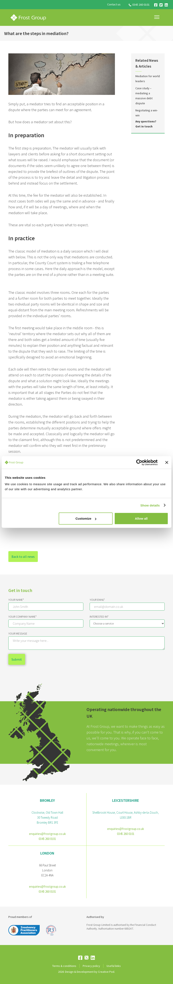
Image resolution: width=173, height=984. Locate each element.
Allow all (141, 518)
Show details (150, 505)
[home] (28, 17)
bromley (47, 800)
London (47, 853)
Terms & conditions (64, 966)
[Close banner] (166, 462)
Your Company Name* (22, 616)
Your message (17, 633)
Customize (85, 518)
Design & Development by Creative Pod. (90, 972)
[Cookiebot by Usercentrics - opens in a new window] (139, 462)
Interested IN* (99, 616)
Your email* (97, 600)
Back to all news (23, 556)
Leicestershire (125, 800)
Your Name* (16, 600)
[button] (157, 17)
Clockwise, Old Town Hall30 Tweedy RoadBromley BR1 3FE (47, 817)
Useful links (114, 966)
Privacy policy (91, 966)
